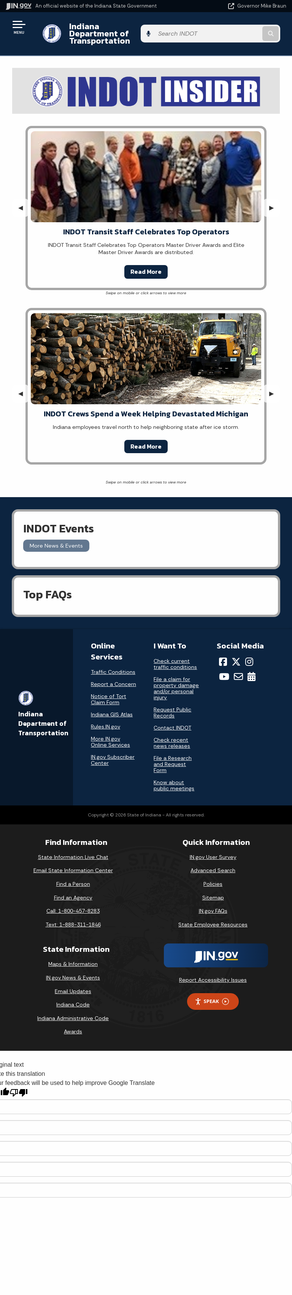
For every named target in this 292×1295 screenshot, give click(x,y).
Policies (212, 876)
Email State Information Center (73, 863)
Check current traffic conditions (175, 656)
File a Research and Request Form (173, 756)
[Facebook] (223, 654)
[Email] (238, 668)
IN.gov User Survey (213, 849)
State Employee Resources (213, 917)
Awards (73, 1024)
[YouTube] (224, 668)
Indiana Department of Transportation (107, 30)
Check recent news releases (172, 735)
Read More (146, 264)
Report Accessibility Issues (213, 972)
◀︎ (23, 200)
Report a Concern (113, 676)
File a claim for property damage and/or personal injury (176, 681)
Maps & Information (73, 956)
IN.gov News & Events (73, 970)
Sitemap (213, 890)
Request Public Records (172, 705)
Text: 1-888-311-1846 (73, 917)
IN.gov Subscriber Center (113, 752)
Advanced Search (212, 863)
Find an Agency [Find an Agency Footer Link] (73, 890)
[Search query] (245, 30)
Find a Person (73, 876)
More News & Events (56, 538)
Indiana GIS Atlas (112, 707)
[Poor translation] (19, 1085)
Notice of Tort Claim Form (108, 692)
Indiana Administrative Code (73, 1011)
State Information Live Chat (73, 849)
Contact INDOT (172, 720)
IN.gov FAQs (213, 903)
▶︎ (274, 200)
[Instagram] (249, 654)
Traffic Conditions (113, 664)
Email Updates (73, 983)
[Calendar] (252, 668)
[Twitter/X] (236, 654)
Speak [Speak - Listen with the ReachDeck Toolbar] (212, 994)
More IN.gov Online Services (110, 734)
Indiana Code (73, 997)
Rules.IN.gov (105, 719)
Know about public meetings (174, 778)
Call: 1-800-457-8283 (73, 903)
